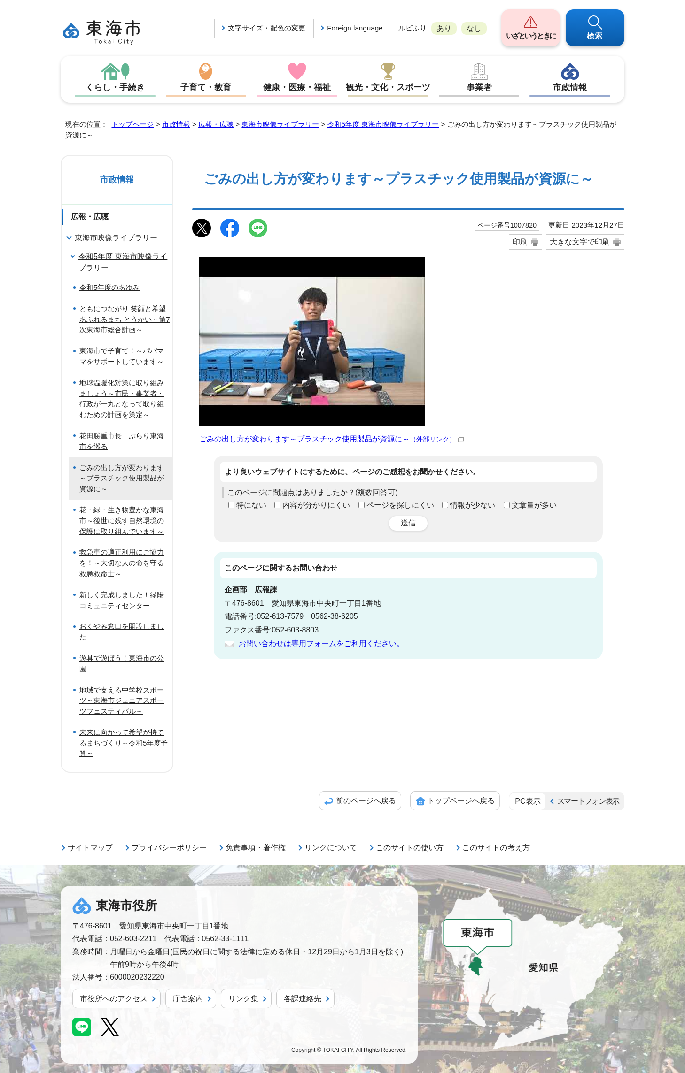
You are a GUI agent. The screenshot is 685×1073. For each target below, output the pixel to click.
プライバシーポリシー (169, 848)
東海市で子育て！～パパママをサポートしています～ (121, 356)
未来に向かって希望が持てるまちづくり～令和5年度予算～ (123, 743)
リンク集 (243, 999)
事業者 (479, 87)
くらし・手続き (115, 87)
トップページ (132, 124)
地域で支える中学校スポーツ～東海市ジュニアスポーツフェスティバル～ (121, 700)
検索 (595, 36)
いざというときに (530, 36)
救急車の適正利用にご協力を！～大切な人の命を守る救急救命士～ (121, 563)
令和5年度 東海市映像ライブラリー (383, 124)
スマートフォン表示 (588, 801)
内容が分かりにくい (316, 505)
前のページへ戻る (366, 801)
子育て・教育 (205, 87)
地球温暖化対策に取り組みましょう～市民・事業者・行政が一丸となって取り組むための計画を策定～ (121, 399)
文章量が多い (534, 505)
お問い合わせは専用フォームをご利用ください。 (321, 643)
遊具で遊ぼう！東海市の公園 (121, 663)
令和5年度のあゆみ (109, 287)
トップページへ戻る (461, 801)
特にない (251, 505)
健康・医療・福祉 (297, 87)
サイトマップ (90, 848)
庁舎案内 (188, 999)
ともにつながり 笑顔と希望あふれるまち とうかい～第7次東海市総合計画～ (124, 319)
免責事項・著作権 (256, 848)
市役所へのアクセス (114, 999)
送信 (408, 523)
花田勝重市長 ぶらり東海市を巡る (121, 441)
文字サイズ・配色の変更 (266, 28)
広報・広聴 (216, 124)
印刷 (520, 242)
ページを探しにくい (400, 505)
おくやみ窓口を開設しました (121, 631)
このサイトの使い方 (410, 848)
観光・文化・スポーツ (388, 87)
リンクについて (330, 848)
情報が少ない (472, 505)
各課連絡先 (302, 999)
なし (474, 28)
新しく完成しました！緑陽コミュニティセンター (121, 600)
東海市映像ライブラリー (280, 124)
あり (443, 28)
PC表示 (527, 801)
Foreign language (354, 28)
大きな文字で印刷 (580, 242)
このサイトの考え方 (496, 848)
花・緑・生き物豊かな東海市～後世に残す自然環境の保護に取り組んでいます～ (121, 520)
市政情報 (570, 87)
